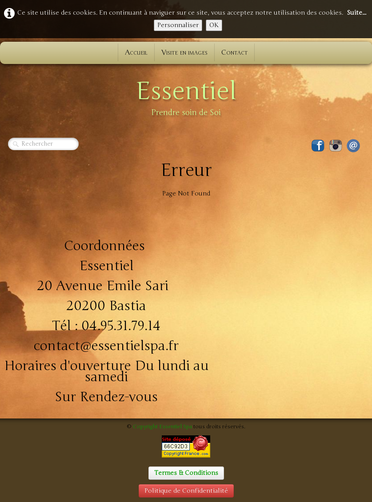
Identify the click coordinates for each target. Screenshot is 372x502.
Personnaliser (178, 25)
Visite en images (184, 52)
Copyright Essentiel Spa (162, 426)
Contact (234, 52)
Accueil (136, 52)
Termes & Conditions (186, 473)
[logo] (186, 96)
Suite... (356, 12)
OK (214, 25)
